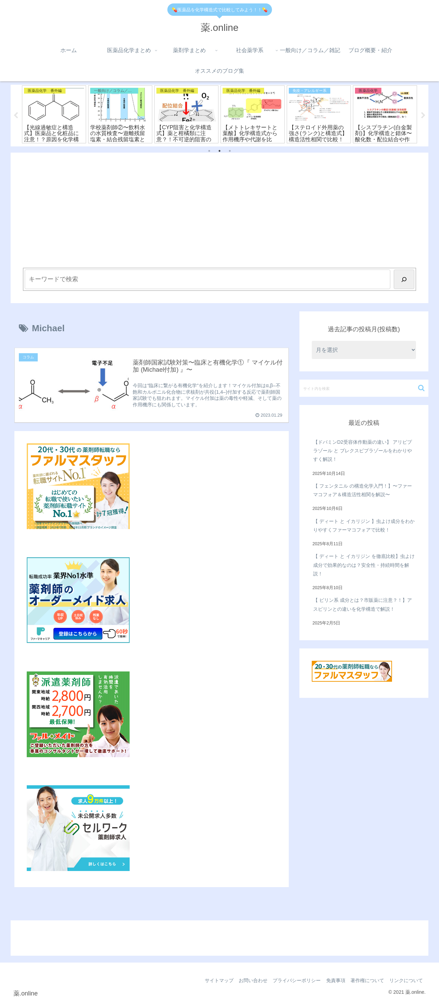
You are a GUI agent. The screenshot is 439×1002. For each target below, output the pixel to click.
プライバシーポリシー (291, 980)
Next (423, 115)
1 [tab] (209, 151)
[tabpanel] (54, 114)
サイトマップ (210, 980)
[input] (363, 388)
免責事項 (331, 980)
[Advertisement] (219, 217)
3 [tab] (229, 151)
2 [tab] (219, 151)
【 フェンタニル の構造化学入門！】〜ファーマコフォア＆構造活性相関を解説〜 (362, 490)
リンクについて (405, 980)
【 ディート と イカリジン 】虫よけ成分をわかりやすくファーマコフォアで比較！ (364, 525)
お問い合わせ (246, 980)
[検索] (404, 279)
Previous (15, 115)
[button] (421, 388)
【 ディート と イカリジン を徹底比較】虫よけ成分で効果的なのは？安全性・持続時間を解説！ (364, 565)
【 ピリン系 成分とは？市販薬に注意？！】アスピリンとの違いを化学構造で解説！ (362, 605)
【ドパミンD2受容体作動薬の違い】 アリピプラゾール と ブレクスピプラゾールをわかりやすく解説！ (362, 450)
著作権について (365, 980)
